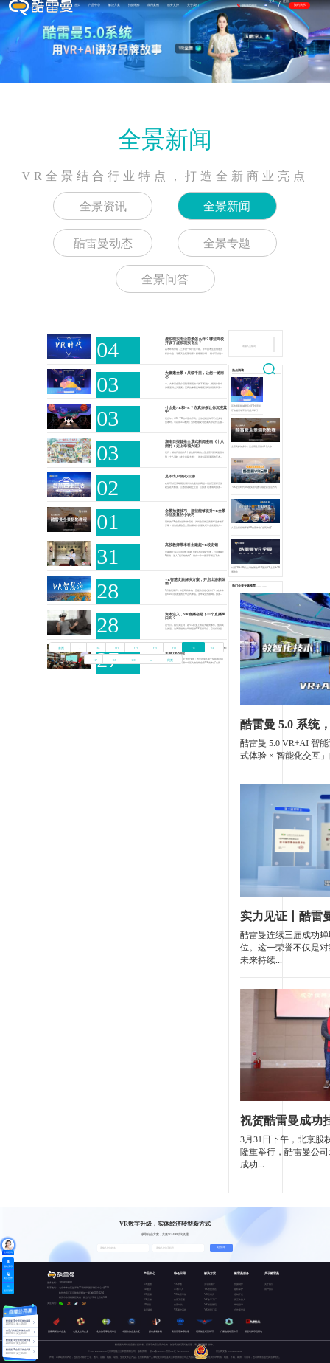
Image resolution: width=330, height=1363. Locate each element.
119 (133, 660)
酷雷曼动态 (103, 243)
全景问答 (165, 279)
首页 (61, 648)
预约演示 (300, 5)
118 (114, 660)
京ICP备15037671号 (159, 1351)
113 (155, 648)
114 (174, 648)
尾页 (170, 660)
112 (136, 648)
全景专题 (226, 243)
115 (193, 648)
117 (95, 660)
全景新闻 (165, 139)
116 (212, 648)
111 (117, 648)
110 (97, 648)
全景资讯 (103, 206)
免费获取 (221, 1247)
